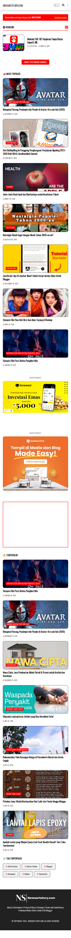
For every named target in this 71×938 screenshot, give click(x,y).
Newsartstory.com (13, 5)
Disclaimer (17, 907)
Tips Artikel (33, 46)
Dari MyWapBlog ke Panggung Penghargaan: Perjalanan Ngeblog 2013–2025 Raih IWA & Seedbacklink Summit (34, 152)
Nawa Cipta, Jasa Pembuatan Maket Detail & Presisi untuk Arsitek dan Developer (34, 674)
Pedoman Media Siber (27, 910)
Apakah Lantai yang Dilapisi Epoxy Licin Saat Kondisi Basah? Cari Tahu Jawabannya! (34, 843)
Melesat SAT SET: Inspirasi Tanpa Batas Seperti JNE (45, 41)
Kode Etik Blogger (45, 910)
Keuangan (11, 873)
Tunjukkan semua (60, 17)
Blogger (49, 866)
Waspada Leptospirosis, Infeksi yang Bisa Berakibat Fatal (28, 716)
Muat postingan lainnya (35, 62)
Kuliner (27, 873)
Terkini (10, 187)
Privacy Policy (29, 907)
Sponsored (43, 873)
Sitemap (40, 907)
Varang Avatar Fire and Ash (18, 102)
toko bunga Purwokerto (17, 750)
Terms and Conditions (54, 907)
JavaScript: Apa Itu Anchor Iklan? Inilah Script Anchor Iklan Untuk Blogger (32, 277)
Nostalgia (11, 227)
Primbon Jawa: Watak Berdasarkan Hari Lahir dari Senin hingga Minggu (34, 801)
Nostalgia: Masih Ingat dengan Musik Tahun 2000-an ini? (28, 235)
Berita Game (12, 866)
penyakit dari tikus (15, 709)
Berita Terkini (32, 866)
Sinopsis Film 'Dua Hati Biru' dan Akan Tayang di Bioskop (27, 320)
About (9, 907)
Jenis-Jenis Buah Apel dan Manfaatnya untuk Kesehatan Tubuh (30, 194)
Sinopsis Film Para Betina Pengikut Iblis (23, 353)
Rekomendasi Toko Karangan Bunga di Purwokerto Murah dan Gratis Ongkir (33, 759)
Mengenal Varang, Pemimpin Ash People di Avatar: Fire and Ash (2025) (33, 109)
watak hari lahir (14, 794)
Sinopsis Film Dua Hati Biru (18, 312)
